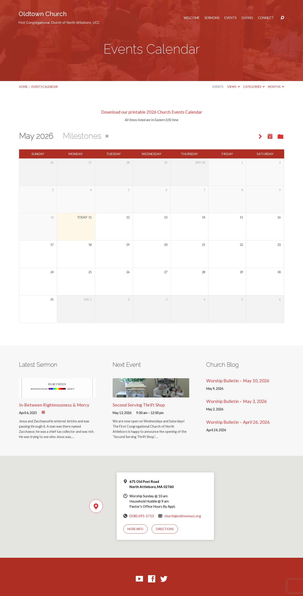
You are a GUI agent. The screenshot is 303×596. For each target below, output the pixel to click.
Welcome (192, 17)
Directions (165, 529)
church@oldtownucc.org (182, 516)
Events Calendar (45, 87)
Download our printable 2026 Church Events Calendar (151, 112)
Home (23, 87)
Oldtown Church (59, 17)
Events (230, 17)
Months (276, 87)
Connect (266, 17)
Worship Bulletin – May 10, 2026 (237, 380)
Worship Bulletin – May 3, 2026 (236, 401)
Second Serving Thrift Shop (139, 404)
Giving (247, 17)
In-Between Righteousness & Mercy (54, 404)
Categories (254, 87)
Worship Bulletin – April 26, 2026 (238, 422)
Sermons (212, 17)
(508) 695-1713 (141, 516)
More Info (135, 529)
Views (233, 87)
